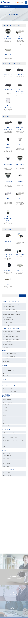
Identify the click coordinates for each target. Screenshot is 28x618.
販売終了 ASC (6, 458)
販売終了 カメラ (7, 453)
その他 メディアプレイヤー (8, 444)
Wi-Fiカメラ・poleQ (7, 325)
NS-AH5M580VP (8, 37)
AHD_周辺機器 (6, 361)
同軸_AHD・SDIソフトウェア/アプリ (10, 437)
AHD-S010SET (20, 240)
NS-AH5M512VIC (8, 163)
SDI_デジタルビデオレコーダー (9, 370)
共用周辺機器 (6, 397)
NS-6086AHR (20, 74)
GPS (3, 423)
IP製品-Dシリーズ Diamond (10, 301)
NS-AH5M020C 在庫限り (9, 146)
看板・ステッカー (6, 425)
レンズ (4, 418)
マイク (4, 420)
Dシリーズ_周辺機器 (7, 317)
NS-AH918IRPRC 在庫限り (8, 218)
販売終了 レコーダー (8, 455)
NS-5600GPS (20, 254)
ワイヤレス (5, 379)
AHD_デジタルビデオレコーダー (9, 356)
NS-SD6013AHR (20, 90)
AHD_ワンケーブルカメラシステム (10, 353)
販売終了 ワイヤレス (7, 461)
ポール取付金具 (6, 404)
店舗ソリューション (7, 475)
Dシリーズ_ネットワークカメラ (9, 306)
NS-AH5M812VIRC (8, 199)
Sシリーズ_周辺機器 (7, 341)
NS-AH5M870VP (20, 37)
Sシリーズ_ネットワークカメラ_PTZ (10, 336)
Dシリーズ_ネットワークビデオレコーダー (11, 304)
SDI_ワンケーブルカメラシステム (9, 368)
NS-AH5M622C (20, 181)
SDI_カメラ (5, 373)
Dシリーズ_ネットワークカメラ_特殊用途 (11, 314)
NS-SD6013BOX (8, 106)
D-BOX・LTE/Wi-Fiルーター (8, 319)
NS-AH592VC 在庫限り (20, 128)
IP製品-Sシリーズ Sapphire (10, 328)
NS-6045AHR (8, 74)
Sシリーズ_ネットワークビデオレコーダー (11, 331)
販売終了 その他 (6, 463)
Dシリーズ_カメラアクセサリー (9, 322)
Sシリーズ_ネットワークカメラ (9, 334)
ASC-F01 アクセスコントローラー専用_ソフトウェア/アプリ (13, 440)
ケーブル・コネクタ (7, 399)
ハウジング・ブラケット (8, 402)
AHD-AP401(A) (8, 241)
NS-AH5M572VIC (20, 163)
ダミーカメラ (5, 410)
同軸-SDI (5, 365)
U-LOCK (8, 284)
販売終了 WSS (6, 466)
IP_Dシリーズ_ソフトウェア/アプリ (10, 432)
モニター (4, 412)
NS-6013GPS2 (8, 270)
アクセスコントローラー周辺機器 (9, 391)
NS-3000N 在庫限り (8, 255)
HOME (3, 6)
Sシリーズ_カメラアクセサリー (9, 344)
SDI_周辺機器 (5, 375)
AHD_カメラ (5, 358)
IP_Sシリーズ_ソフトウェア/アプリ (10, 434)
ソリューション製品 (8, 470)
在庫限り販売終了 (7, 395)
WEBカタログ (5, 446)
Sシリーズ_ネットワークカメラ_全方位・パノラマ (13, 339)
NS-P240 (8, 54)
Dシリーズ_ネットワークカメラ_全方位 (11, 311)
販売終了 (4, 450)
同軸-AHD (5, 351)
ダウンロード (6, 429)
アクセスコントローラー (9, 386)
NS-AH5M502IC (19, 145)
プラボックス (5, 407)
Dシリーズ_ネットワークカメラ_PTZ (10, 309)
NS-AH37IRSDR (8, 128)
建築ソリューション (7, 472)
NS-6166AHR (8, 90)
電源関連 (4, 415)
